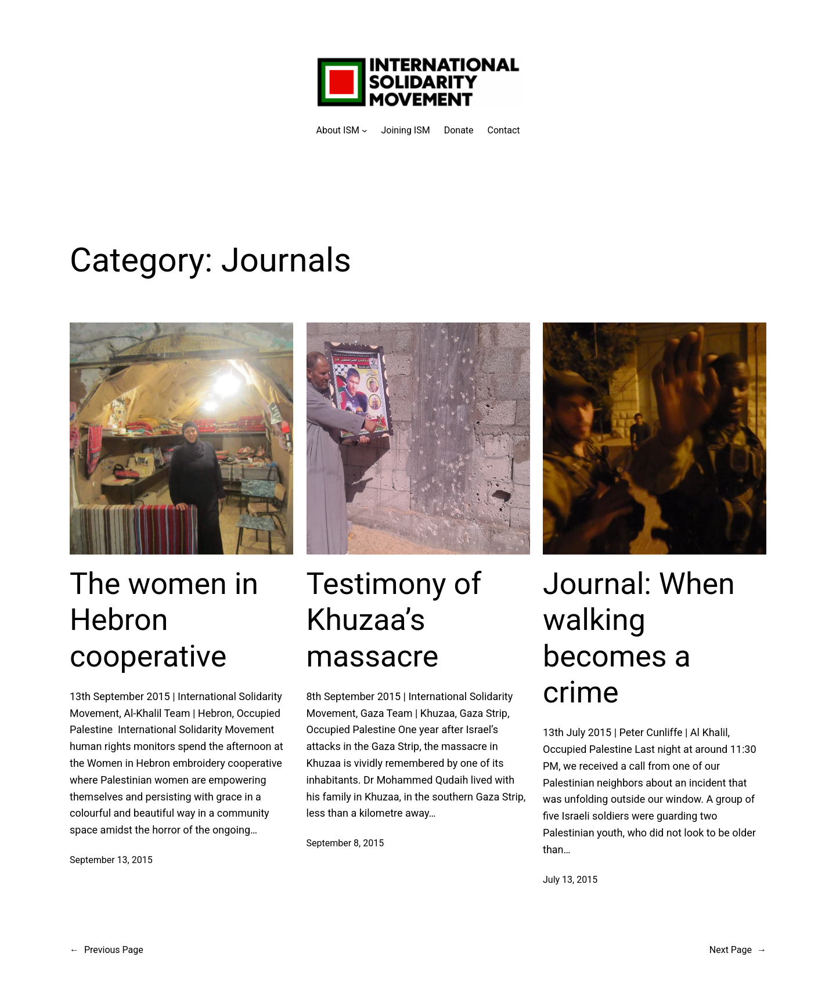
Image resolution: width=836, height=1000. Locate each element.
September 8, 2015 (345, 843)
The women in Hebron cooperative (164, 620)
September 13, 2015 (111, 859)
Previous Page (106, 950)
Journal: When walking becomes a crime (639, 638)
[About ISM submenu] (341, 130)
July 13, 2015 (570, 879)
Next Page (737, 950)
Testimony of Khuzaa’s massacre (394, 620)
